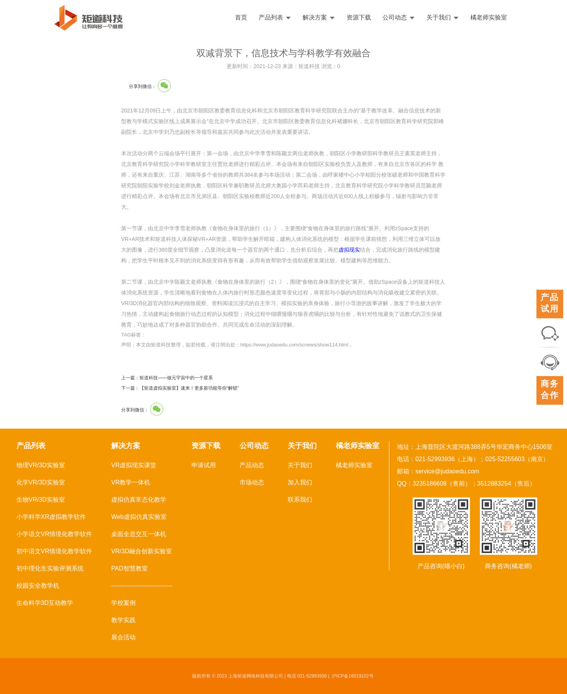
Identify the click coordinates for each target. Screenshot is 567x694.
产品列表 (275, 17)
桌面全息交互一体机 (138, 534)
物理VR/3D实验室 (40, 465)
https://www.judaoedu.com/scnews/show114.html (294, 345)
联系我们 (300, 499)
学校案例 (123, 603)
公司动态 (398, 17)
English (539, 18)
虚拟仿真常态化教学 (138, 499)
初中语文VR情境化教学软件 (54, 551)
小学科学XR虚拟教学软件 (51, 517)
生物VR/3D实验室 (40, 499)
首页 (241, 17)
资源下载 (359, 17)
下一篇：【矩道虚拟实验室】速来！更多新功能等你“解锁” (180, 388)
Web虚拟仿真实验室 (139, 517)
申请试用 (203, 465)
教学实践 (123, 620)
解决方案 (319, 17)
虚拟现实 (349, 250)
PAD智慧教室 (129, 568)
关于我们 (442, 17)
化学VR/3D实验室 (40, 482)
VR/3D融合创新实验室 (141, 551)
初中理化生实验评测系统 (50, 568)
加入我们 (300, 482)
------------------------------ (141, 585)
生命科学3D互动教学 (44, 603)
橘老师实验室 (488, 17)
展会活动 (123, 637)
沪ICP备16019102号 (352, 676)
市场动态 (252, 482)
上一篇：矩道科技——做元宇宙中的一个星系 (167, 377)
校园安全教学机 (37, 585)
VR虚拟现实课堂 (133, 465)
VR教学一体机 (130, 482)
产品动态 (252, 465)
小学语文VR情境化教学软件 (54, 534)
